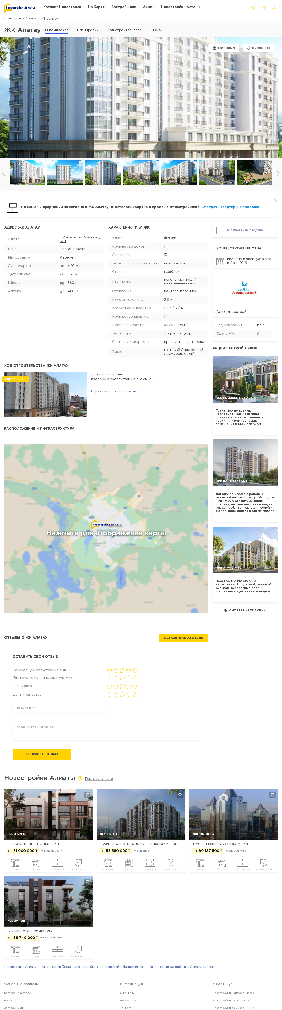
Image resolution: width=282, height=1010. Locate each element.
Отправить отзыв (42, 754)
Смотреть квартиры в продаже (230, 207)
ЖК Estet (109, 834)
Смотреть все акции (245, 610)
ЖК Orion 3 (203, 834)
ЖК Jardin (17, 920)
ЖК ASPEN (16, 834)
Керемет (67, 257)
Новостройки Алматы (20, 18)
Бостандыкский (73, 249)
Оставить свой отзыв (183, 638)
